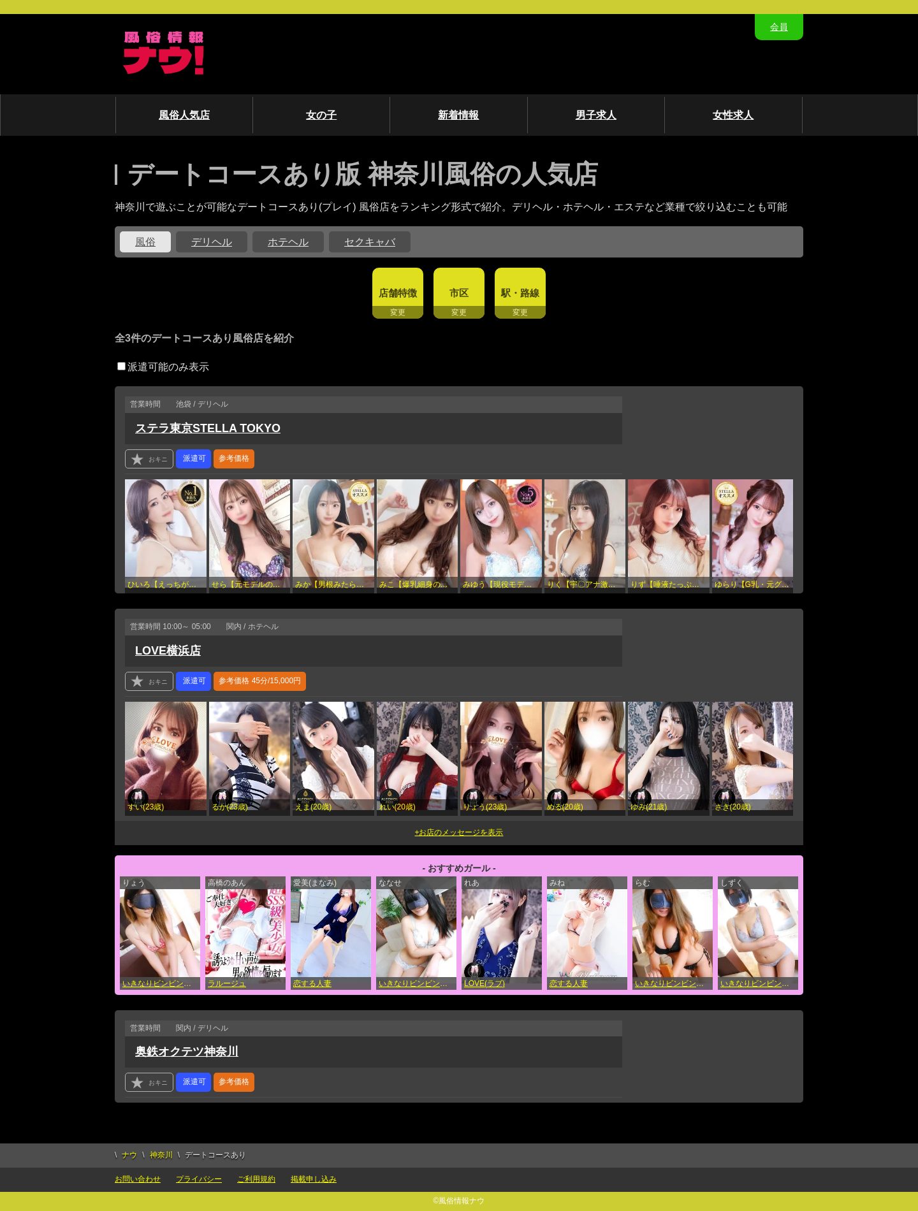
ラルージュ (227, 983)
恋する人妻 (312, 983)
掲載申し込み (314, 1179)
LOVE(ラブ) (484, 983)
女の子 (321, 115)
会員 (779, 27)
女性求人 (733, 115)
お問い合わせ (138, 1179)
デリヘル (211, 241)
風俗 (145, 241)
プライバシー (199, 1179)
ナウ (129, 1154)
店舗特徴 (398, 292)
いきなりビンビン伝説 (160, 983)
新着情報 (458, 115)
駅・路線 (520, 292)
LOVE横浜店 (168, 650)
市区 (459, 292)
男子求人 (596, 115)
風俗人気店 (184, 115)
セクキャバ (369, 241)
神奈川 (161, 1154)
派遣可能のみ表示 (163, 366)
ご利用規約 (256, 1179)
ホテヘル (288, 241)
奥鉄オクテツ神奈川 (186, 1051)
